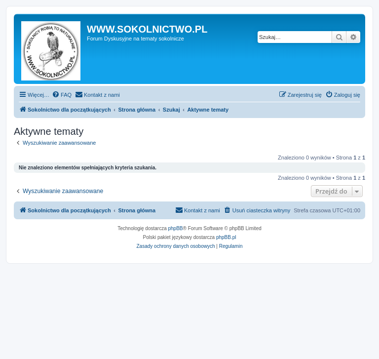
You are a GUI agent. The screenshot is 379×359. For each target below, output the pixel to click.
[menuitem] (62, 95)
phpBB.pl (226, 237)
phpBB (175, 228)
